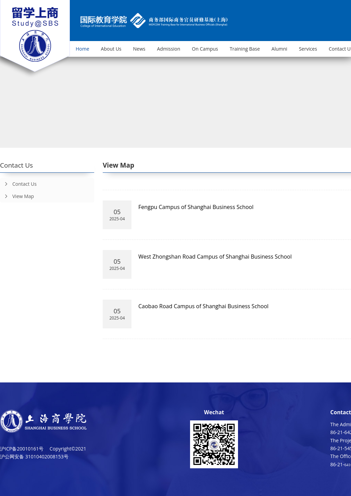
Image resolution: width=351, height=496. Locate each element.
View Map (17, 196)
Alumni (279, 48)
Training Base (245, 48)
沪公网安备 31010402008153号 (34, 456)
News (139, 48)
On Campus (205, 48)
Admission (168, 48)
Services (308, 48)
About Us (111, 48)
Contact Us (18, 184)
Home (82, 48)
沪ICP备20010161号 (21, 448)
